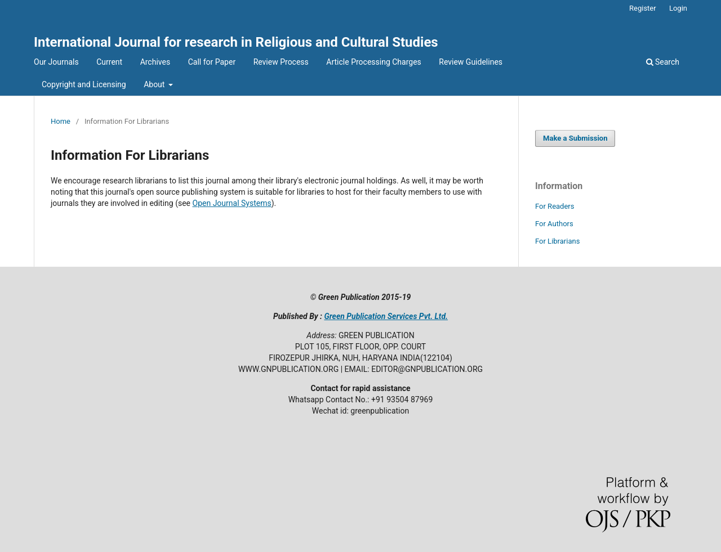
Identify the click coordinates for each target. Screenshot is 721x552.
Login (678, 8)
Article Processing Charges (373, 61)
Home (60, 121)
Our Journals (56, 61)
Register (642, 8)
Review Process (281, 61)
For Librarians (557, 241)
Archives (155, 61)
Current (109, 61)
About (155, 84)
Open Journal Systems (232, 203)
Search (662, 61)
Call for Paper (211, 61)
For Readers (555, 206)
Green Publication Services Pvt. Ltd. (386, 316)
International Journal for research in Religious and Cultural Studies (236, 42)
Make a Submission (575, 138)
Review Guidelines (470, 61)
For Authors (554, 223)
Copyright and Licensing (84, 84)
